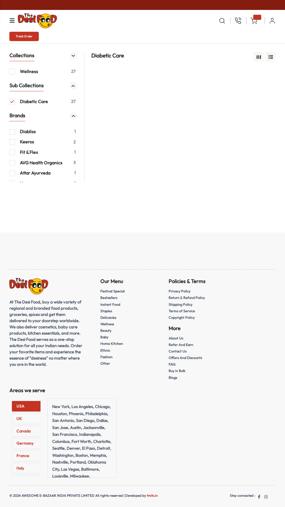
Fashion (106, 355)
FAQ (172, 363)
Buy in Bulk (177, 369)
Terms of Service (182, 310)
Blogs (173, 376)
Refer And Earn (181, 343)
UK (19, 417)
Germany (24, 441)
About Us (176, 337)
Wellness (107, 323)
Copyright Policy (182, 317)
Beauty (106, 330)
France (22, 454)
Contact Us (177, 350)
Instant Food (110, 304)
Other (105, 362)
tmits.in (152, 494)
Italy (20, 466)
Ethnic (105, 349)
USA (20, 404)
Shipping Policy (181, 304)
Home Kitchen (111, 342)
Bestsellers (108, 297)
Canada (23, 429)
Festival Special (112, 291)
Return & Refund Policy (187, 297)
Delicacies (108, 317)
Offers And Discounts (186, 357)
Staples (106, 310)
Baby (104, 336)
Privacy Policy (180, 291)
